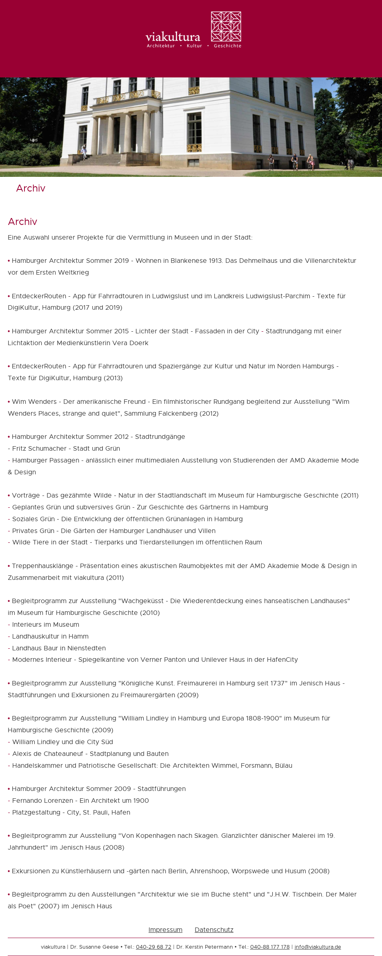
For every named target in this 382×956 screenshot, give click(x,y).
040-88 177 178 (270, 946)
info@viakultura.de (318, 946)
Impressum (165, 930)
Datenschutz (214, 930)
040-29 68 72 (153, 946)
